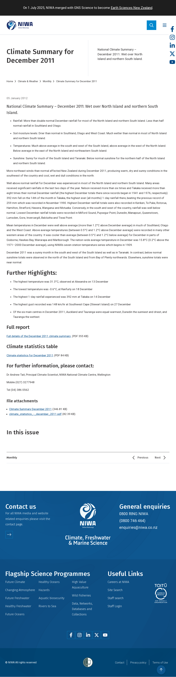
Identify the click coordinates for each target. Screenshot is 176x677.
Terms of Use (160, 662)
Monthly (47, 81)
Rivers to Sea (47, 606)
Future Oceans (14, 614)
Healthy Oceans (49, 582)
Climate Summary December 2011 (30, 409)
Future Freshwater (17, 598)
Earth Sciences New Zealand (131, 8)
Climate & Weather (28, 81)
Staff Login (115, 606)
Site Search (115, 590)
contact (10, 524)
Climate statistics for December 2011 (30, 355)
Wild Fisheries (81, 595)
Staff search (116, 598)
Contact (119, 662)
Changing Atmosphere (20, 590)
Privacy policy (138, 662)
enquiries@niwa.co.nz (138, 527)
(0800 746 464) (132, 520)
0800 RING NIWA (133, 513)
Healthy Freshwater (18, 606)
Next (158, 457)
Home (10, 81)
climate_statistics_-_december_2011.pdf (35, 414)
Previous (142, 457)
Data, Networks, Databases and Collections (82, 609)
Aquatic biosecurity (51, 598)
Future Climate (15, 582)
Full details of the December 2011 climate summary (39, 336)
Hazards (44, 590)
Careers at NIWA (118, 582)
